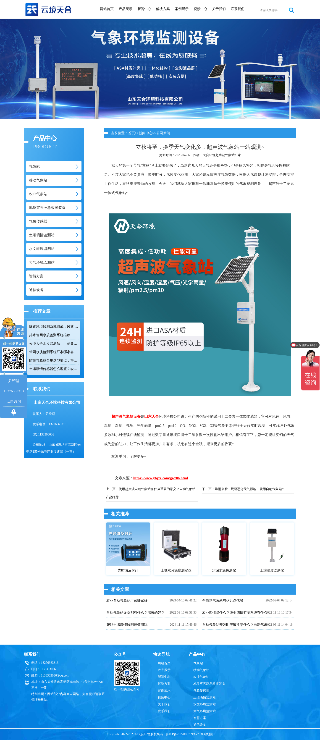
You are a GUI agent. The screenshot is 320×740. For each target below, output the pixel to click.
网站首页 (107, 9)
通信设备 (199, 725)
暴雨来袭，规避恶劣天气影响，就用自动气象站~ (249, 489)
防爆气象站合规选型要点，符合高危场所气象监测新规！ (54, 360)
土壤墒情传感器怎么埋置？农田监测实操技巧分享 (54, 369)
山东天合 (151, 416)
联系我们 (237, 9)
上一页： (112, 489)
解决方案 (163, 9)
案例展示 (182, 9)
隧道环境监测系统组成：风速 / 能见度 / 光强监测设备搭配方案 (54, 326)
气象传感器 (201, 690)
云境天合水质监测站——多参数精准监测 (54, 343)
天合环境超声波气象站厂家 (222, 155)
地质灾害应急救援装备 (209, 683)
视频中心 (200, 9)
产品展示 (125, 9)
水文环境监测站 (204, 704)
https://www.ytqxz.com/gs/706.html (160, 478)
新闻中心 (144, 9)
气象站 (198, 663)
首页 (131, 133)
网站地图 (206, 734)
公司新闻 (163, 133)
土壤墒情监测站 (204, 697)
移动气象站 (201, 670)
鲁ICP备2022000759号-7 (182, 734)
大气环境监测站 (204, 711)
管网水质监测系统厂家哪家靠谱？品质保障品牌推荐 (54, 352)
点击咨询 (13, 401)
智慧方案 (199, 718)
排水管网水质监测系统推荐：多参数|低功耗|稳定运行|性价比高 (54, 335)
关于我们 (219, 9)
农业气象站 (201, 677)
